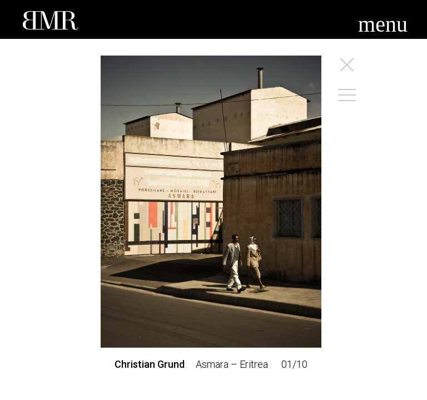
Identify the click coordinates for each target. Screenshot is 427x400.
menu (383, 24)
